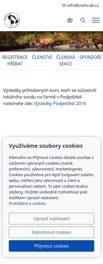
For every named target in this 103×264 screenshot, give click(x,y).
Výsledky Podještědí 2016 (60, 103)
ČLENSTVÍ (42, 57)
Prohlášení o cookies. (28, 203)
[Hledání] (83, 20)
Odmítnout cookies (51, 232)
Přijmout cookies (51, 246)
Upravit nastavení (51, 219)
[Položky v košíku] (70, 20)
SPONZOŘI (90, 57)
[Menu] (96, 20)
